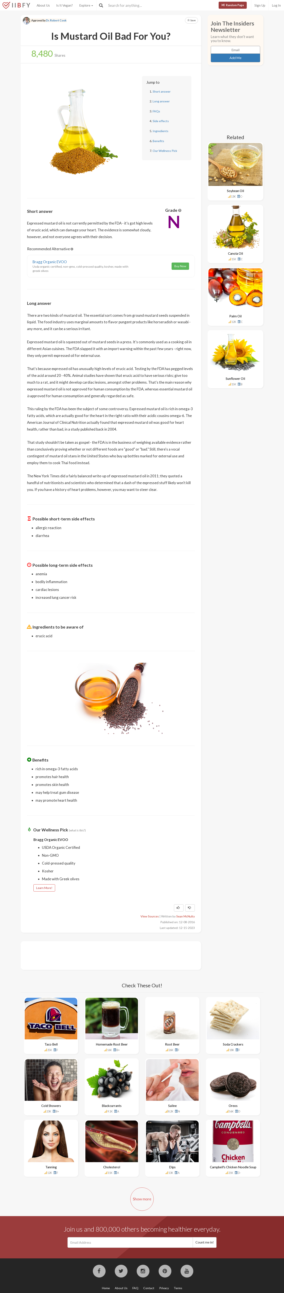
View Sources (150, 916)
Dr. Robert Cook (56, 20)
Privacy (164, 1288)
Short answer (162, 91)
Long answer (161, 101)
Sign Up (259, 5)
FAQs (156, 111)
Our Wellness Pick (165, 151)
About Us (43, 5)
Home (106, 1288)
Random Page (232, 5)
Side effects (161, 121)
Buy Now (180, 266)
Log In (276, 5)
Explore (86, 5)
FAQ (135, 1288)
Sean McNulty (185, 916)
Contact (148, 1288)
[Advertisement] (104, 955)
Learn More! (44, 888)
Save (191, 20)
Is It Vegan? (64, 5)
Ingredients (160, 131)
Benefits (158, 141)
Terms (178, 1288)
